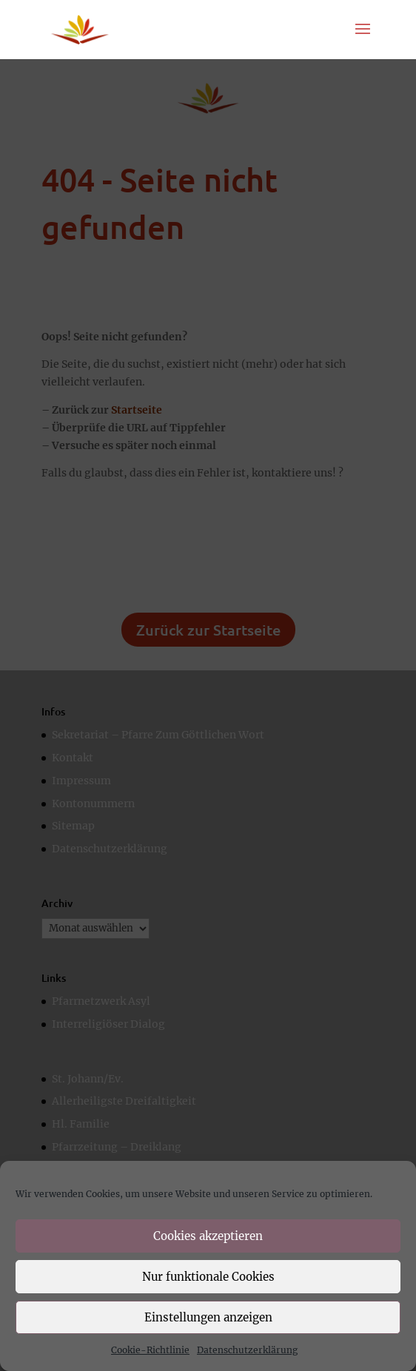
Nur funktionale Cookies (208, 1277)
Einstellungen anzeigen (208, 1317)
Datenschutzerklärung (247, 1349)
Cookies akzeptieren (208, 1236)
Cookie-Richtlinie (150, 1349)
